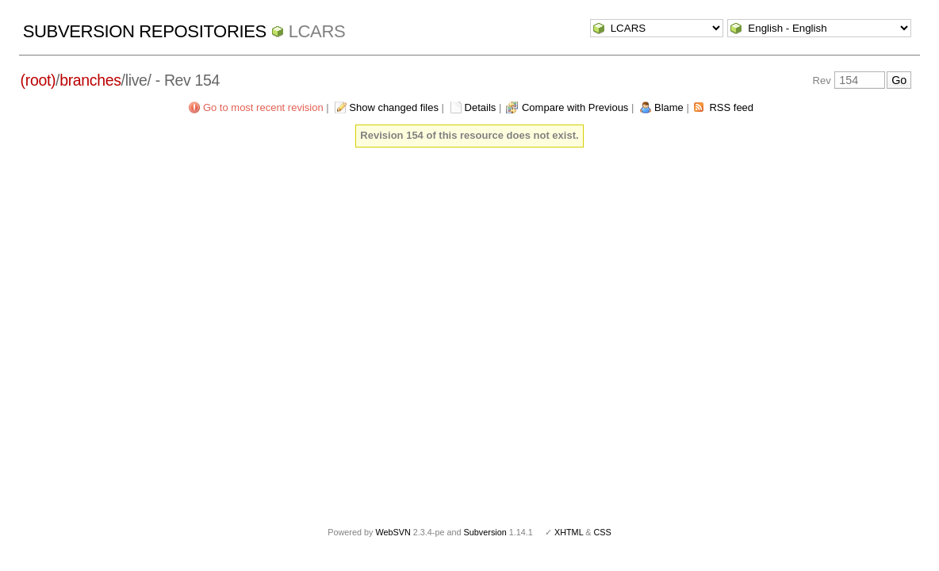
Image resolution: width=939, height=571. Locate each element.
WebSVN (392, 532)
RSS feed (731, 107)
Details (480, 107)
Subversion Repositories (144, 31)
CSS (602, 532)
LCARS (317, 31)
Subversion (485, 532)
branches (90, 80)
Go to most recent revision (263, 107)
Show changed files (394, 107)
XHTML (568, 532)
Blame (669, 107)
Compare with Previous (575, 107)
